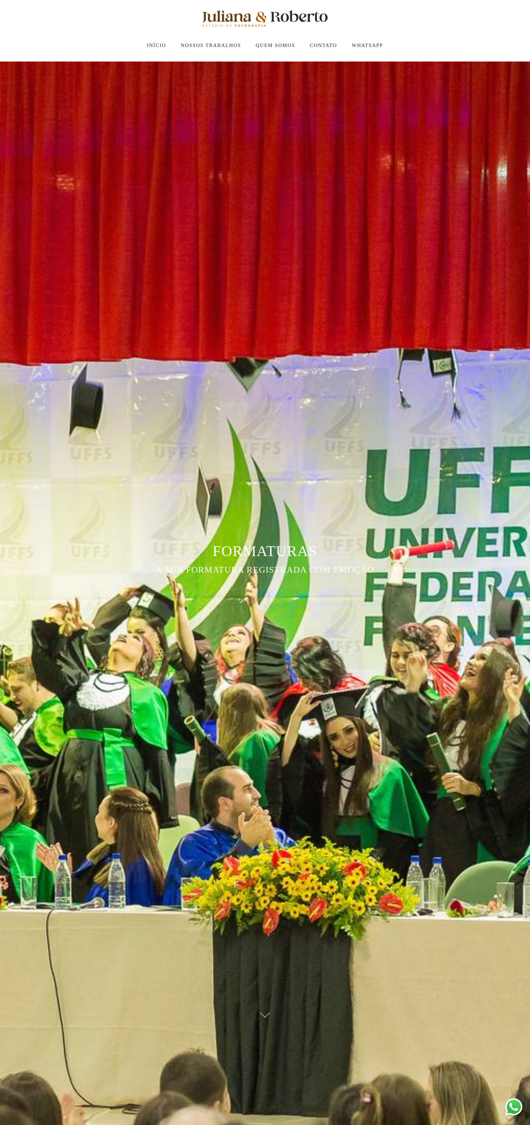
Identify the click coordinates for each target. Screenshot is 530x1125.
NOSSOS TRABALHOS (211, 45)
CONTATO (323, 45)
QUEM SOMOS (275, 45)
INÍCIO (156, 45)
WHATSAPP (367, 45)
